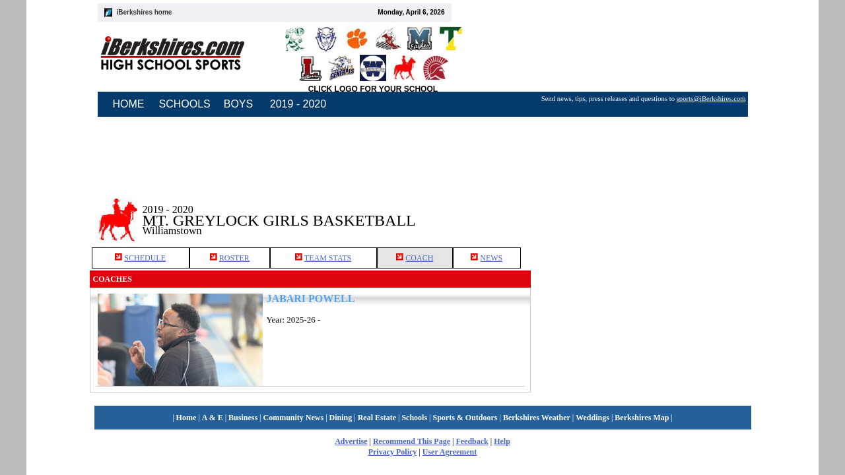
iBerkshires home (144, 12)
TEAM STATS (327, 258)
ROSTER (234, 258)
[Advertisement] (643, 210)
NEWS (491, 258)
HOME (129, 104)
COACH (419, 258)
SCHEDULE (145, 258)
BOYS (238, 104)
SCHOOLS (185, 104)
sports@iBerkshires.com (711, 98)
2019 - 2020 (298, 104)
